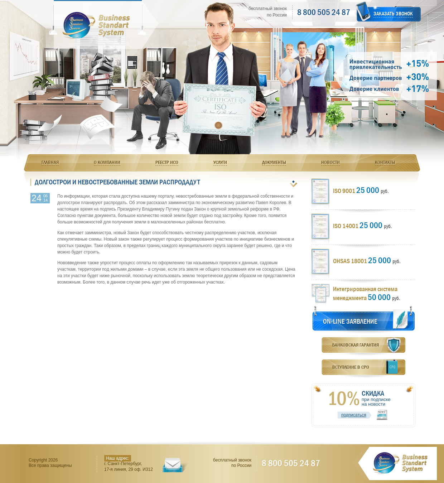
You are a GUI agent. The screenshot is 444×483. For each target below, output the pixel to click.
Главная (50, 162)
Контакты (385, 162)
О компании (107, 162)
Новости (330, 162)
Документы (274, 162)
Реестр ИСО (166, 162)
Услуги (220, 162)
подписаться (353, 414)
